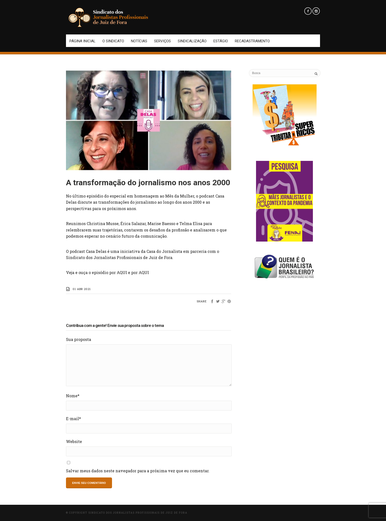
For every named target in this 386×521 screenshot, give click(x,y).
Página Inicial (82, 41)
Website (74, 441)
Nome (73, 395)
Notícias (139, 41)
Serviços (162, 41)
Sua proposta (78, 339)
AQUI (122, 272)
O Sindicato (113, 41)
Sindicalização (192, 41)
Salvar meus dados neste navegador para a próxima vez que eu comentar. (137, 470)
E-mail (73, 418)
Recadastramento (252, 41)
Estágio (220, 41)
